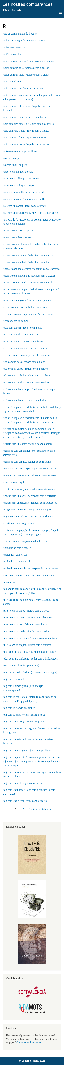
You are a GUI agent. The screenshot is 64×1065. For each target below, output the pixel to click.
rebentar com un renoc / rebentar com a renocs (28, 255)
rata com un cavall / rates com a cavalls (24, 192)
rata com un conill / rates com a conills (24, 199)
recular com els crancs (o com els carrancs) (26, 355)
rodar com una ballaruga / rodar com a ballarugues (30, 658)
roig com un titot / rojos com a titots (22, 783)
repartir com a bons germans (18, 523)
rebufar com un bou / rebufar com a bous (25, 307)
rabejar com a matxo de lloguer (20, 33)
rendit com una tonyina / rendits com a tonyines (29, 489)
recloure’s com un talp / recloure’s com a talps (28, 313)
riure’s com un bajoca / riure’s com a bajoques (28, 617)
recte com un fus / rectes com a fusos (23, 341)
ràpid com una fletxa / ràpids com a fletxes (26, 130)
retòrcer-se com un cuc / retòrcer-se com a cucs (28, 575)
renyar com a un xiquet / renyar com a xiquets (28, 516)
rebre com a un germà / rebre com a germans (27, 300)
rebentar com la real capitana (18, 230)
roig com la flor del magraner (19, 707)
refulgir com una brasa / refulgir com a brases (27, 443)
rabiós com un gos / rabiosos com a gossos (26, 67)
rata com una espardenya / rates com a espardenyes (30, 212)
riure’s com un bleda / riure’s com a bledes (26, 631)
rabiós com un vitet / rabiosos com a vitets (26, 74)
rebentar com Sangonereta (17, 237)
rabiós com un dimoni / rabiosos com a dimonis (28, 60)
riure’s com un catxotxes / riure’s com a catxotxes (30, 638)
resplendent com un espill (17, 561)
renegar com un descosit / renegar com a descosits (30, 502)
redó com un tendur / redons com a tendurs (26, 382)
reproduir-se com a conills (17, 547)
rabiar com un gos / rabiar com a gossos (24, 40)
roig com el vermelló (14, 679)
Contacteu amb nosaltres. (28, 1042)
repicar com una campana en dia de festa (25, 541)
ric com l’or (9, 582)
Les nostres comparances (28, 4)
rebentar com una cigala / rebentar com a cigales (29, 275)
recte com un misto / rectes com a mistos (25, 348)
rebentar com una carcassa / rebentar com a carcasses (31, 268)
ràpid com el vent (12, 81)
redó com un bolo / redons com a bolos (24, 361)
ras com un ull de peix (15, 164)
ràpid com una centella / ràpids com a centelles (28, 123)
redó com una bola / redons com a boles (24, 400)
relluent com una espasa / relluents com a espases (29, 475)
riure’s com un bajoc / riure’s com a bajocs (26, 610)
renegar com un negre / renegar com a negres (27, 509)
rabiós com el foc (12, 54)
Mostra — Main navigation (32, 15)
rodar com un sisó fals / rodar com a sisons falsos (29, 651)
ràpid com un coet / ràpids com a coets (24, 88)
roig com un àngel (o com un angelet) (23, 721)
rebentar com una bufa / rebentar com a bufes (27, 262)
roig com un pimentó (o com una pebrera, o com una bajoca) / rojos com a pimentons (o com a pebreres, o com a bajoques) (31, 761)
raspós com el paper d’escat (18, 171)
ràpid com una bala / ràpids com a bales (24, 117)
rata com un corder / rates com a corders (24, 205)
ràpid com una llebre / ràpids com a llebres (26, 144)
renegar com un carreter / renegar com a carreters (29, 495)
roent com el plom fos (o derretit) (21, 665)
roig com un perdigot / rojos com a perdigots (27, 750)
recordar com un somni (15, 320)
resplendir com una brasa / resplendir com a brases (30, 568)
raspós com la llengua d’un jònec (21, 178)
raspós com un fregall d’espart (19, 185)
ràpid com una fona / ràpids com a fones (24, 137)
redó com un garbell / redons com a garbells (27, 375)
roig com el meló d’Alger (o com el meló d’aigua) (30, 672)
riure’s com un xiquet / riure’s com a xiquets (27, 644)
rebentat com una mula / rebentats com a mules (28, 282)
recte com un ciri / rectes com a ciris (22, 327)
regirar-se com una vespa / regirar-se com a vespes (30, 468)
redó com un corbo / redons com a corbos (25, 368)
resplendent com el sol (15, 554)
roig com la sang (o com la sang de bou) (24, 714)
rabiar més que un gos (14, 47)
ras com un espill (12, 158)
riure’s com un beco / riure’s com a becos (25, 624)
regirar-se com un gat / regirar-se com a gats (27, 461)
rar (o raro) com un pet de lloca (20, 151)
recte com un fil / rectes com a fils (21, 334)
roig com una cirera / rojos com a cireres (25, 800)
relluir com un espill (14, 482)
